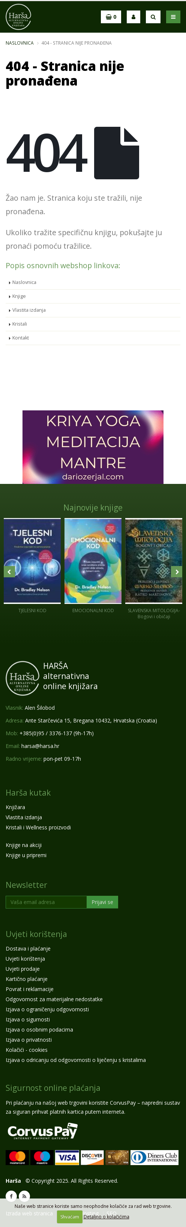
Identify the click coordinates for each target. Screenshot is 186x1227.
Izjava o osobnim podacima (39, 1029)
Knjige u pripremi (26, 855)
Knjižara (15, 807)
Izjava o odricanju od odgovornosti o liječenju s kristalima (76, 1059)
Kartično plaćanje (27, 978)
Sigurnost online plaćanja (53, 1088)
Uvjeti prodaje (23, 968)
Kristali (19, 324)
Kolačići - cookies (27, 1049)
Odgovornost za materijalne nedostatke (54, 999)
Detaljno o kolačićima (106, 1216)
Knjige (19, 296)
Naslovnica (20, 43)
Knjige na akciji (24, 845)
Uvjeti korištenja (36, 934)
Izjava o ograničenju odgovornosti (47, 1009)
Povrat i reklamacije (30, 989)
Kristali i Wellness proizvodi (38, 827)
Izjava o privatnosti (29, 1039)
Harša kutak (28, 792)
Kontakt (20, 338)
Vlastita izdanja (29, 310)
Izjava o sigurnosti (28, 1019)
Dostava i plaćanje (28, 948)
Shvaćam (69, 1216)
